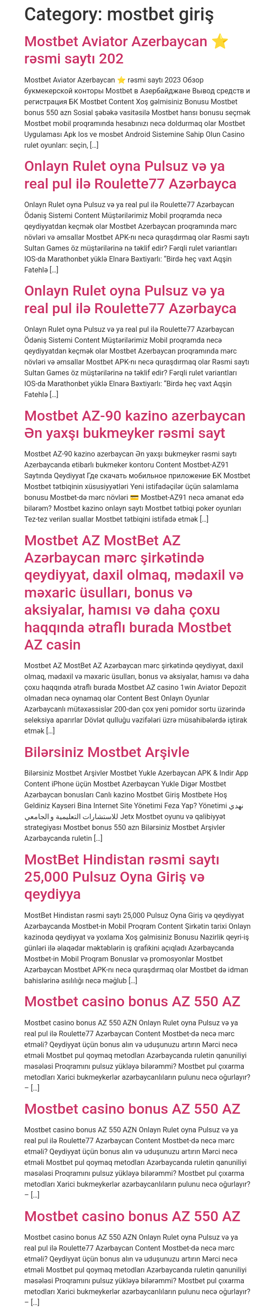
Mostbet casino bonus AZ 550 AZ (132, 1001)
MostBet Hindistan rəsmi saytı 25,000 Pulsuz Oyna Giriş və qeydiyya (122, 877)
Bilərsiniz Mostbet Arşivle (107, 752)
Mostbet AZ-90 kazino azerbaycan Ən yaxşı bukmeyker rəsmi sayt (135, 424)
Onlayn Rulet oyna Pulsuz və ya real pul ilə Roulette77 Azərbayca (130, 174)
